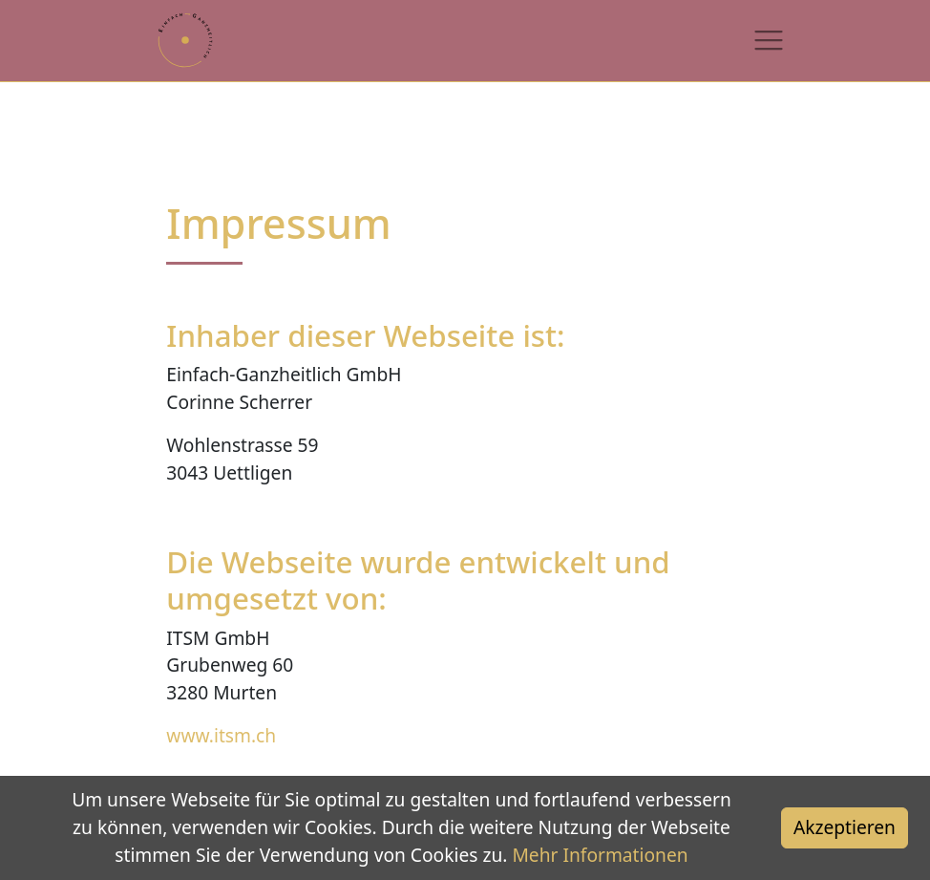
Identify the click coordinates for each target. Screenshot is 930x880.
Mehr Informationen (599, 855)
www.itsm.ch (221, 735)
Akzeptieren (844, 827)
